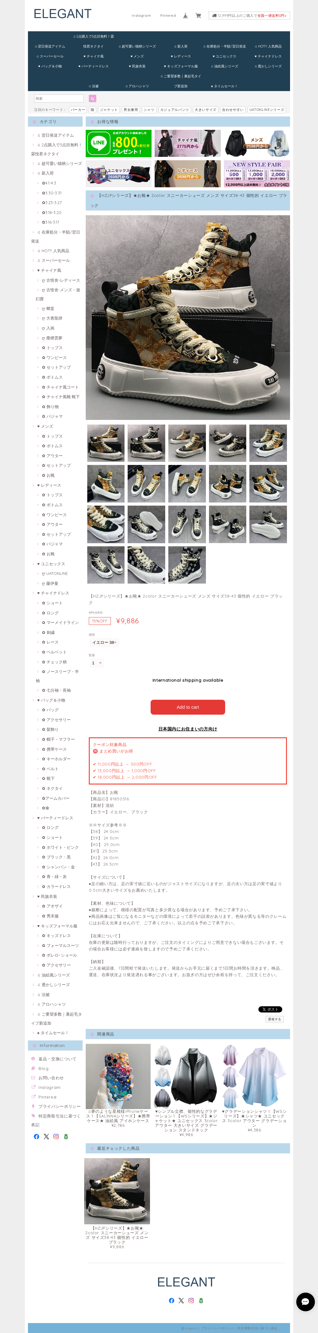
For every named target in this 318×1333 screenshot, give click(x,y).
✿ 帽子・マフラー (58, 739)
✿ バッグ (50, 709)
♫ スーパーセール (50, 56)
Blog (44, 1068)
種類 (92, 635)
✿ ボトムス (52, 377)
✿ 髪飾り (50, 729)
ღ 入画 (48, 327)
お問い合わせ (51, 1077)
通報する (274, 1019)
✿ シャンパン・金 (58, 866)
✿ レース (50, 641)
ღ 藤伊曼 (50, 583)
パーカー (78, 109)
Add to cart (187, 706)
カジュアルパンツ (174, 109)
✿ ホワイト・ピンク (60, 847)
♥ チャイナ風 (94, 56)
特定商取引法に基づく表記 (257, 1328)
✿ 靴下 (48, 778)
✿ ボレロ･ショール (59, 955)
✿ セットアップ (56, 367)
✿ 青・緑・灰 (54, 876)
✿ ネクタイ (52, 788)
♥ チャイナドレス (268, 56)
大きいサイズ (205, 109)
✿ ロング (50, 612)
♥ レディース (181, 56)
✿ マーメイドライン (60, 622)
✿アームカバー (56, 798)
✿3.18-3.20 (51, 212)
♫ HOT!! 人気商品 (268, 46)
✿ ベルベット (54, 651)
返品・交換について (58, 1058)
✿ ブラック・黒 (56, 856)
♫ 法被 (94, 86)
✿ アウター (52, 455)
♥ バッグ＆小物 (50, 66)
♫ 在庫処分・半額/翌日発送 (224, 46)
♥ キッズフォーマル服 (181, 66)
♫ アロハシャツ (137, 86)
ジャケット (109, 109)
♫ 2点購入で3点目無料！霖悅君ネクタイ (93, 37)
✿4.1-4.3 (49, 182)
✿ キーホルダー (56, 758)
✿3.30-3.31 (51, 192)
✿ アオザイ (52, 905)
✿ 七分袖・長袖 (56, 690)
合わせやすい (233, 109)
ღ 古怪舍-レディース (61, 280)
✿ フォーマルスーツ (60, 945)
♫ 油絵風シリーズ (224, 66)
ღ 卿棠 (48, 308)
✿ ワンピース (54, 357)
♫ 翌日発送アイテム (49, 46)
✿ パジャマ (52, 416)
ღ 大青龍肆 (52, 318)
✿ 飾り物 (50, 406)
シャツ (149, 109)
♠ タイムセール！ (224, 86)
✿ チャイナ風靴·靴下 (61, 396)
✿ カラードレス (56, 886)
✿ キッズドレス (56, 935)
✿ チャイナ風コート (60, 386)
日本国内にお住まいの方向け (188, 728)
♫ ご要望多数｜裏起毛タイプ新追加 (180, 77)
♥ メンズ (137, 56)
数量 (92, 655)
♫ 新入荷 (181, 46)
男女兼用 (131, 109)
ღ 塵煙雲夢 (52, 337)
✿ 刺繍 (48, 632)
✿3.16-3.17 (50, 222)
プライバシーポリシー (60, 1106)
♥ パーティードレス (93, 66)
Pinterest (168, 15)
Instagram (141, 15)
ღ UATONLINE (55, 573)
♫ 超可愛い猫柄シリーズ (137, 46)
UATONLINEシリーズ (266, 109)
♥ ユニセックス (224, 56)
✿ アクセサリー (56, 719)
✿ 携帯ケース (54, 749)
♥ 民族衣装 (137, 66)
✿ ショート (52, 602)
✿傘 (45, 807)
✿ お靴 (48, 475)
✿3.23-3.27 (52, 202)
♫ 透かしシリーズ (268, 66)
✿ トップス (52, 347)
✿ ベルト (50, 768)
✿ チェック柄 (54, 661)
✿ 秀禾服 (50, 915)
